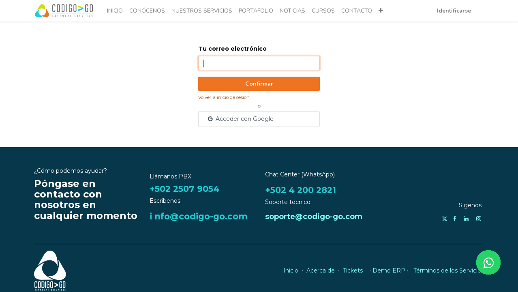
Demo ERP (388, 270)
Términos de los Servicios (448, 270)
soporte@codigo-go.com (313, 216)
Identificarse (454, 11)
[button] (380, 10)
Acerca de (320, 270)
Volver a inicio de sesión (224, 97)
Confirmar (259, 84)
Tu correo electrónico (232, 48)
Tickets (353, 270)
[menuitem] (115, 10)
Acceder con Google (240, 118)
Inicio (290, 270)
